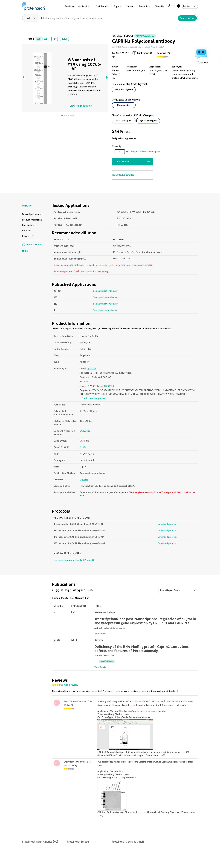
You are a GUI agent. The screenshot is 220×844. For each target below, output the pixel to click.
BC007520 (109, 386)
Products (69, 6)
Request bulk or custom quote (145, 151)
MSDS (25, 251)
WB (45, 39)
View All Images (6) (81, 105)
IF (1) (93, 590)
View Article (100, 633)
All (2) (55, 590)
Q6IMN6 (84, 479)
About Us (159, 6)
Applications (84, 6)
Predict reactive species (93, 398)
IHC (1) (85, 590)
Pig (87, 597)
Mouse (65, 597)
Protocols (27, 230)
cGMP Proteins (102, 6)
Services (130, 6)
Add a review (71, 685)
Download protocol (167, 524)
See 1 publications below (105, 291)
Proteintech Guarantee (123, 175)
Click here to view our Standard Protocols (74, 560)
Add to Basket (122, 161)
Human (56, 597)
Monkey (79, 597)
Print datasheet (31, 244)
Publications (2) (29, 225)
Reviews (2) (163, 53)
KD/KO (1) (66, 590)
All (38, 39)
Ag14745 (91, 368)
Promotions (144, 6)
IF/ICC (64, 39)
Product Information (32, 219)
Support (118, 6)
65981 (83, 447)
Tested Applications (31, 214)
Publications (143, 53)
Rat (72, 597)
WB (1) (76, 590)
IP (54, 39)
